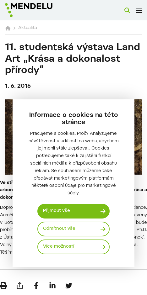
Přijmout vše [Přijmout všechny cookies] (56, 211)
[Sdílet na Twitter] (68, 285)
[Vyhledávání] (127, 10)
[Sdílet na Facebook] (36, 285)
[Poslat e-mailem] (19, 285)
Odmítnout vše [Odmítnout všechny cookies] (59, 229)
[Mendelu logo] (36, 10)
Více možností (58, 247)
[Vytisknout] (3, 285)
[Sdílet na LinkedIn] (52, 285)
